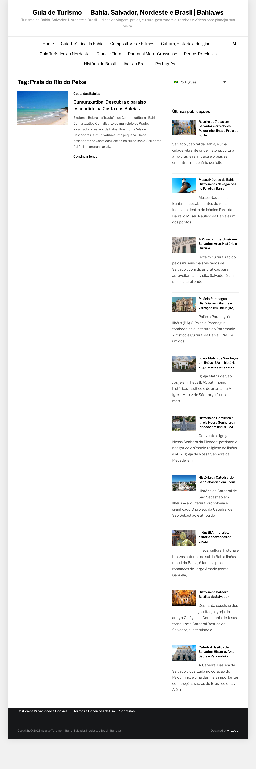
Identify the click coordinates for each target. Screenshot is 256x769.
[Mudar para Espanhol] (149, 765)
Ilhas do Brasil (135, 84)
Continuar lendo (85, 177)
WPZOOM (232, 751)
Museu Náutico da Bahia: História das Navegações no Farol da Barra (217, 204)
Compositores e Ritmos (132, 64)
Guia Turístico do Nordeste (65, 74)
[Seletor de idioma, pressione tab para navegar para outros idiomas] (200, 103)
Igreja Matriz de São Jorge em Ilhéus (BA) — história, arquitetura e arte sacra (218, 383)
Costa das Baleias (86, 114)
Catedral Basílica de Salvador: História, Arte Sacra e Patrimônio (216, 672)
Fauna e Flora (108, 74)
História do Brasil (100, 84)
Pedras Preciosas (200, 74)
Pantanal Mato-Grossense (152, 74)
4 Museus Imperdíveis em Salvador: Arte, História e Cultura (218, 264)
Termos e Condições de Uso (94, 732)
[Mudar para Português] (87, 765)
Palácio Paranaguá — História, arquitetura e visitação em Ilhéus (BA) (216, 324)
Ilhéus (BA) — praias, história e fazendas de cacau (215, 557)
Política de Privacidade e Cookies (42, 732)
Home (48, 64)
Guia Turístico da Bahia (82, 64)
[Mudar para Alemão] (128, 765)
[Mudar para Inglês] (109, 765)
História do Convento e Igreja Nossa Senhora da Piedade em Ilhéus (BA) (217, 443)
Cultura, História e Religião (185, 64)
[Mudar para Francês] (171, 765)
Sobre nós (127, 732)
